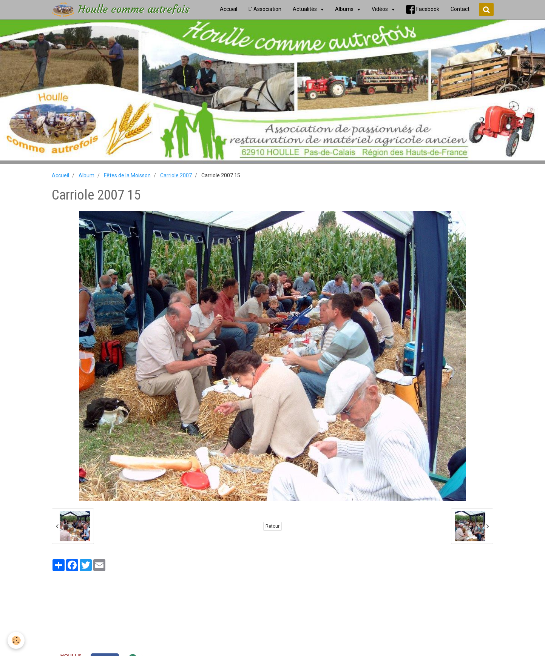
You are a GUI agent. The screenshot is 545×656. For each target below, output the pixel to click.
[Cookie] (16, 640)
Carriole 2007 (176, 175)
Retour (272, 526)
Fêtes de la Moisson (127, 175)
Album (86, 175)
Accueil (60, 175)
